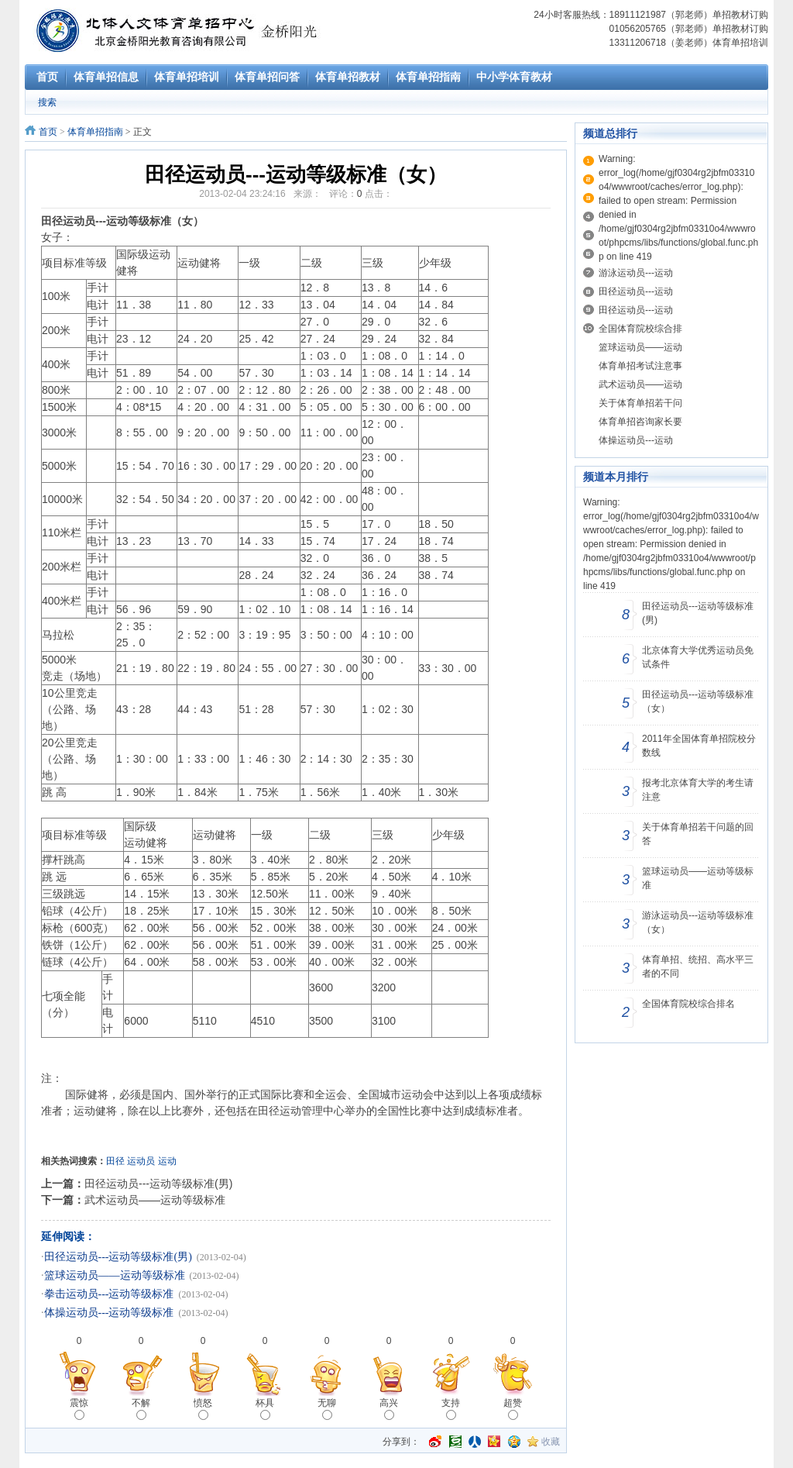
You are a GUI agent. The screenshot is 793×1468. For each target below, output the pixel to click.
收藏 (550, 1441)
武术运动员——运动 (640, 384)
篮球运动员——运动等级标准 (114, 1275)
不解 (141, 1408)
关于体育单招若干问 (640, 403)
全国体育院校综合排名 (688, 1003)
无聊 (327, 1408)
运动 (167, 1161)
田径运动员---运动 (636, 291)
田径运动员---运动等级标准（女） (698, 701)
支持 (450, 1408)
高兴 (388, 1408)
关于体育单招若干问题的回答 (698, 834)
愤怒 (203, 1408)
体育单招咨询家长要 (640, 421)
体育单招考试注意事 (640, 365)
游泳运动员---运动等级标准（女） (698, 922)
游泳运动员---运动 (636, 272)
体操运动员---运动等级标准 (109, 1312)
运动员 (141, 1161)
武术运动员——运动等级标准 (154, 1200)
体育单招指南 (95, 131)
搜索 (47, 102)
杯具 (265, 1408)
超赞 (512, 1408)
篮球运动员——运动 (640, 347)
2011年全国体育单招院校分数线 (699, 745)
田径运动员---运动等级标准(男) (158, 1183)
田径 (115, 1161)
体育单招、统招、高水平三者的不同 (698, 966)
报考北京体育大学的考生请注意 (698, 789)
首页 (48, 131)
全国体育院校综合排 (640, 328)
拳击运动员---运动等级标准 (109, 1294)
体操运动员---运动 (636, 440)
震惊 (79, 1408)
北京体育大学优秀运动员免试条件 (698, 657)
